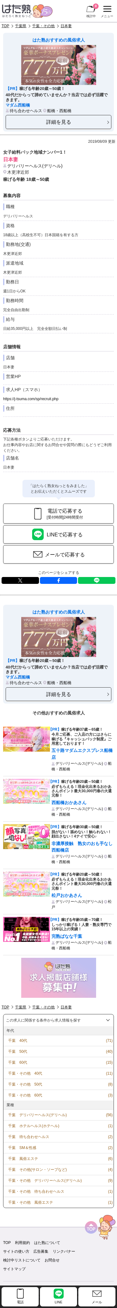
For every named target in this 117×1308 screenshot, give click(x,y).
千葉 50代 (17, 1051)
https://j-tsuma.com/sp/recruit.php (30, 399)
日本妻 (66, 26)
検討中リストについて (22, 1260)
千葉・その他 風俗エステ (30, 1202)
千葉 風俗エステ (23, 1158)
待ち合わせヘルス (26, 110)
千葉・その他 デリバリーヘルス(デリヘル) (45, 1180)
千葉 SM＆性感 (22, 1148)
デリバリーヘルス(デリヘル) (34, 165)
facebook (58, 580)
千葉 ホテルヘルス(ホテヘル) (33, 1126)
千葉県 (20, 26)
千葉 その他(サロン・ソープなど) (37, 1169)
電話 (20, 1302)
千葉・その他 (43, 26)
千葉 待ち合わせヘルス (28, 1137)
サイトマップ (14, 1269)
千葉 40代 (17, 1040)
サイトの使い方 (16, 1251)
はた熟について (47, 1243)
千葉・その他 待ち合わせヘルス (36, 1191)
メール (97, 1302)
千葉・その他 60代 (25, 1095)
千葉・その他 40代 (25, 1073)
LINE (96, 580)
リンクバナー (64, 1251)
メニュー (106, 12)
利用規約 (22, 1243)
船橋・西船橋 (59, 110)
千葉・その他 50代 (25, 1084)
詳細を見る (58, 122)
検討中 (92, 10)
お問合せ (52, 1260)
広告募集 (40, 1251)
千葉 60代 (17, 1062)
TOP (5, 26)
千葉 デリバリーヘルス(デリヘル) (37, 1115)
